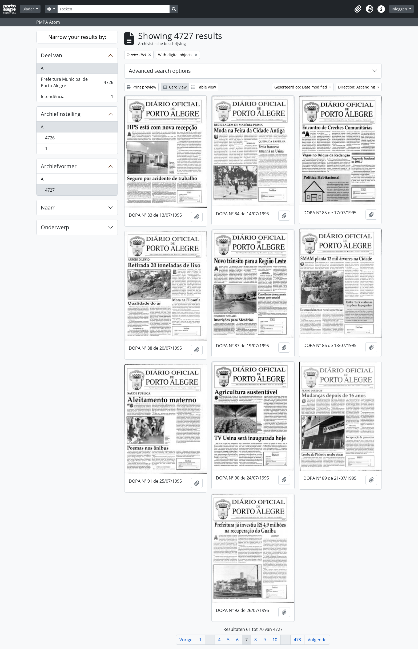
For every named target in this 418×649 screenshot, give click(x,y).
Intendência (77, 97)
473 (297, 640)
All (43, 68)
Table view (203, 87)
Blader (28, 8)
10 (274, 640)
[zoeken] (113, 9)
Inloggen (400, 8)
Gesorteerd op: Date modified (301, 87)
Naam (48, 207)
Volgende (317, 640)
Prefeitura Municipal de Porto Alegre (77, 82)
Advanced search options (160, 70)
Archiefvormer (59, 166)
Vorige (185, 640)
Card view (175, 87)
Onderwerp (55, 227)
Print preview (141, 87)
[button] (358, 9)
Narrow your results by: (77, 37)
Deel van (51, 55)
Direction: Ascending (357, 87)
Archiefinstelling (61, 114)
